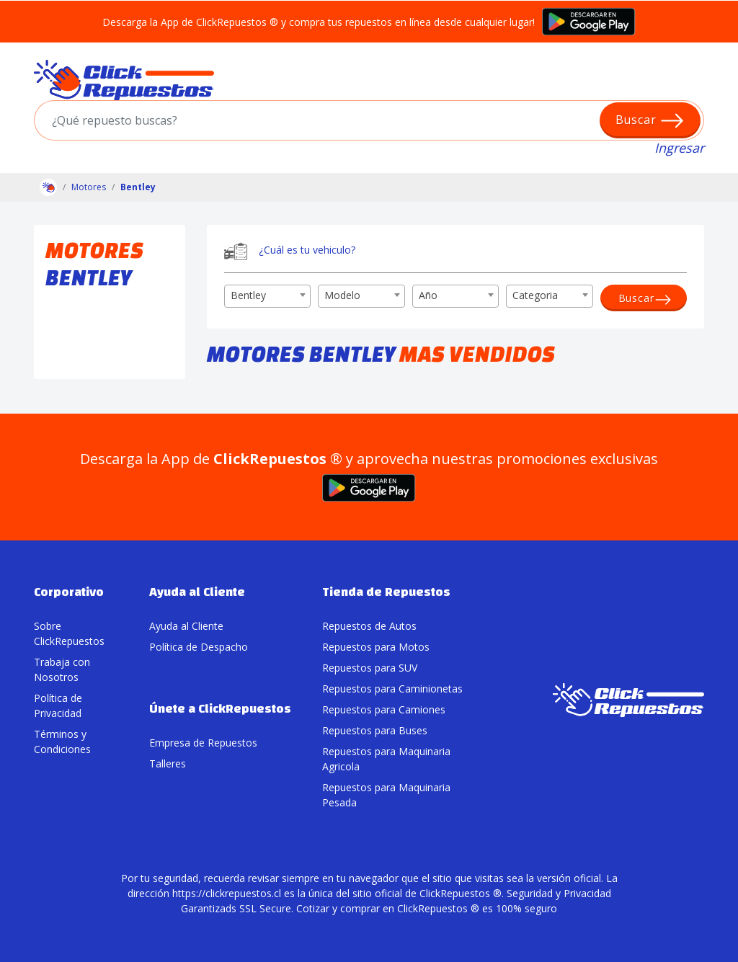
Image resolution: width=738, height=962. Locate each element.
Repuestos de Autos (369, 626)
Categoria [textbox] (535, 295)
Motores (88, 187)
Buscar (650, 120)
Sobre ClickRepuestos (69, 633)
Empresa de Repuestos (203, 742)
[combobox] (267, 296)
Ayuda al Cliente (186, 626)
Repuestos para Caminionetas (392, 688)
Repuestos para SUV (369, 667)
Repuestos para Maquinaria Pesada (386, 794)
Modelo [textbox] (342, 295)
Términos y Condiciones (62, 741)
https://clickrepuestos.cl (226, 893)
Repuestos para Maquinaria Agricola (386, 758)
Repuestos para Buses (374, 730)
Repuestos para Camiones (383, 709)
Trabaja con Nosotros (62, 669)
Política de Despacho (198, 647)
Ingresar (679, 147)
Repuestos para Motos (376, 647)
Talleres (167, 763)
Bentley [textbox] (248, 295)
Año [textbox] (428, 295)
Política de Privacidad (58, 705)
